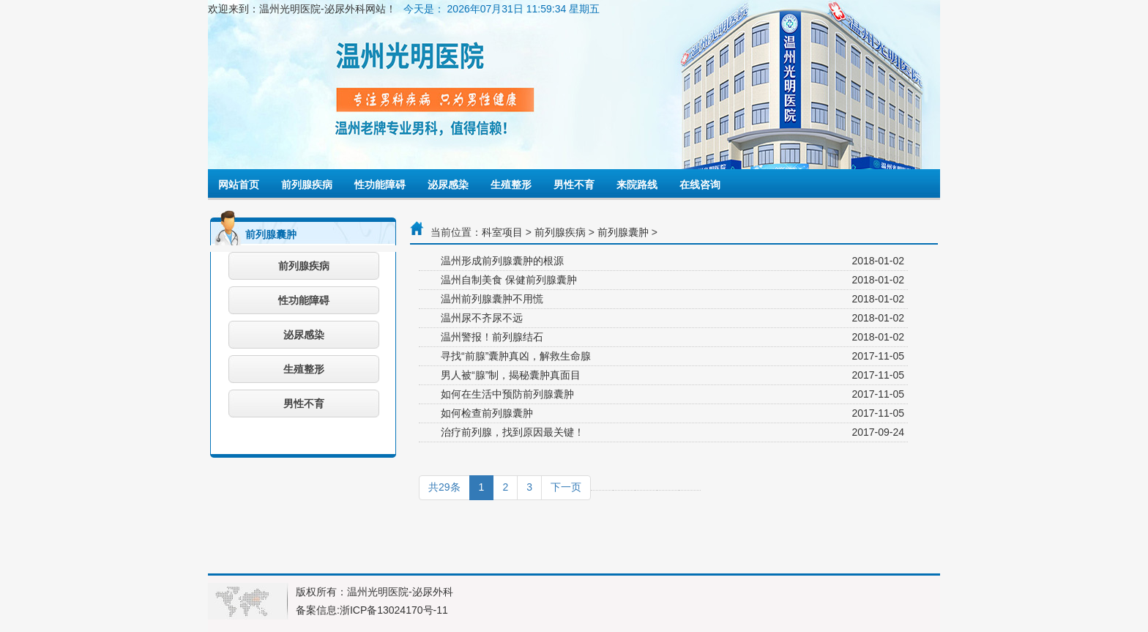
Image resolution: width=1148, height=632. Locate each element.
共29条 (444, 487)
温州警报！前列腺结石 (492, 337)
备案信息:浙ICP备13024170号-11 (372, 610)
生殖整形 (511, 184)
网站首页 (238, 184)
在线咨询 (699, 184)
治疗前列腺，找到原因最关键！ (512, 432)
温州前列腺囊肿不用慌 (492, 299)
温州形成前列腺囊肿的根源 (502, 261)
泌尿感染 (448, 184)
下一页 (566, 487)
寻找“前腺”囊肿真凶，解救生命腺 (516, 356)
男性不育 (574, 184)
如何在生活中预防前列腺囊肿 (507, 394)
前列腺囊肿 (623, 232)
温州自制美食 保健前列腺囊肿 (509, 280)
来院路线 (636, 184)
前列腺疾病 (306, 184)
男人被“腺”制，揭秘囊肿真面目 (511, 375)
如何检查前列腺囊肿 (487, 413)
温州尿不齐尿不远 (482, 318)
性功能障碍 (380, 184)
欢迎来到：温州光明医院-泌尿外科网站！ (302, 9)
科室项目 (502, 232)
